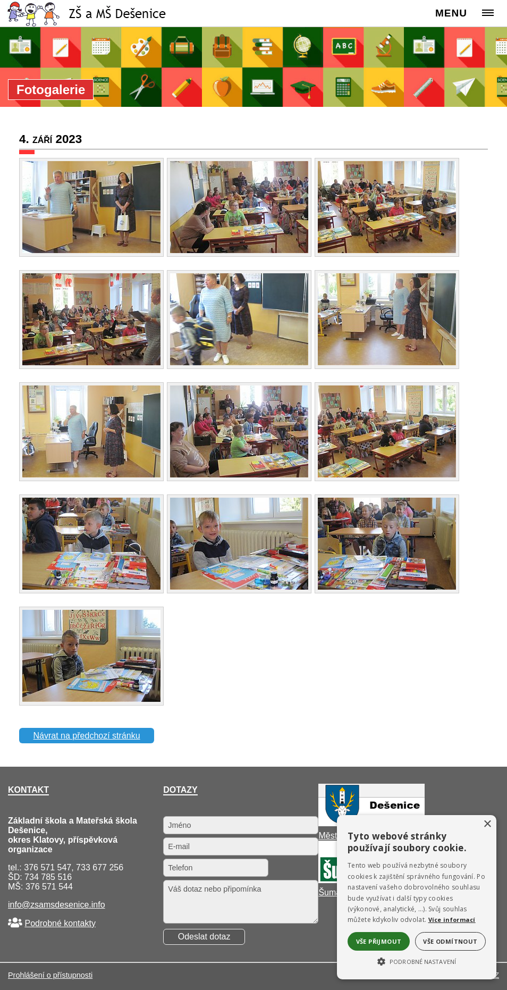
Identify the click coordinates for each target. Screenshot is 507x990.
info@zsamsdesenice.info (56, 904)
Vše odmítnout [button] (450, 941)
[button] (417, 961)
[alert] (416, 897)
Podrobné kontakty (59, 923)
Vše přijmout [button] (379, 941)
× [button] (487, 824)
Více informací (452, 920)
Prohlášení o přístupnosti (50, 975)
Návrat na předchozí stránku (86, 735)
